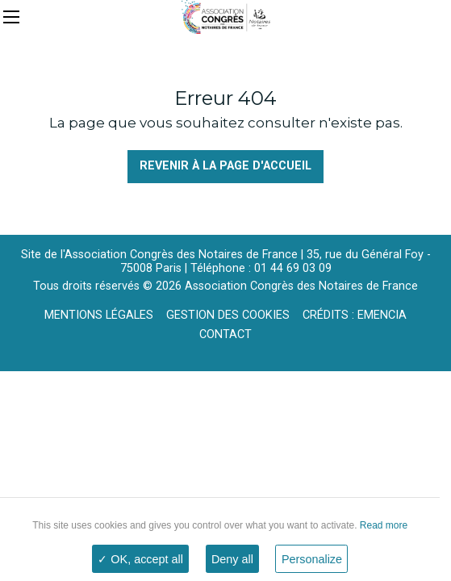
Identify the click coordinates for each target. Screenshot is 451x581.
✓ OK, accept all (140, 559)
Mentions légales (98, 315)
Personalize (312, 559)
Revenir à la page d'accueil (225, 166)
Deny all (232, 559)
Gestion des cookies (228, 315)
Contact (225, 334)
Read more (382, 525)
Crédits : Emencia (355, 315)
